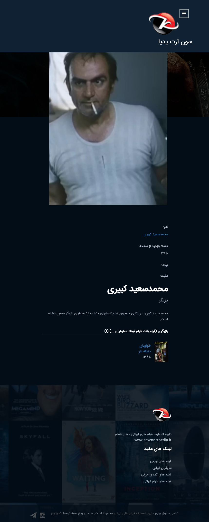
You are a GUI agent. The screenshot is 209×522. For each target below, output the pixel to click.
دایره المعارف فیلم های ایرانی (134, 513)
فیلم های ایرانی (160, 461)
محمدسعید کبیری (155, 234)
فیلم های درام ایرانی (157, 481)
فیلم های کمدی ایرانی (156, 475)
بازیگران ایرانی (161, 468)
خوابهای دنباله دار (145, 349)
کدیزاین (56, 513)
